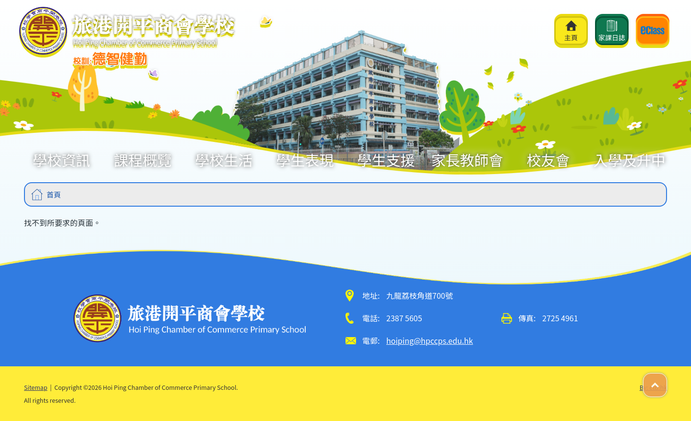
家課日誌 (611, 31)
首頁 (54, 194)
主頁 (571, 31)
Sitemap (36, 387)
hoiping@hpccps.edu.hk (429, 340)
